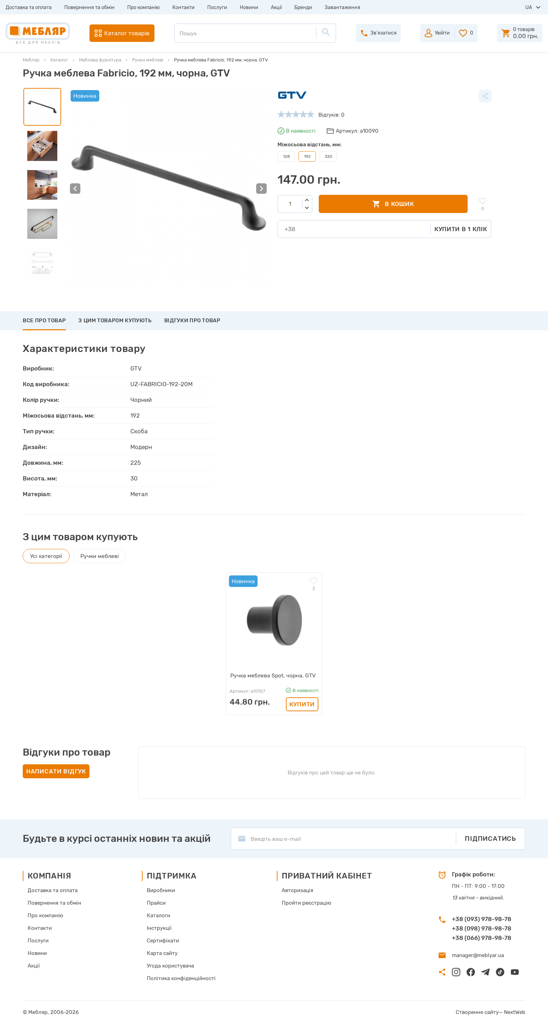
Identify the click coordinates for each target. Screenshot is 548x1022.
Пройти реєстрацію (306, 902)
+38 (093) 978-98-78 (481, 918)
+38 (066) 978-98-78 (481, 937)
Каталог (59, 60)
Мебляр (31, 60)
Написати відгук (56, 770)
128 (286, 156)
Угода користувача (170, 965)
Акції (276, 7)
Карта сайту (162, 952)
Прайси (156, 902)
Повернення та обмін (89, 7)
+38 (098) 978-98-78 (481, 927)
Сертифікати (163, 940)
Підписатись (490, 838)
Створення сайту (477, 1011)
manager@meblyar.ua (478, 954)
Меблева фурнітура (100, 60)
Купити (302, 703)
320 (328, 156)
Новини (249, 7)
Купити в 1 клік (460, 229)
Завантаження (342, 7)
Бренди (303, 7)
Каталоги (158, 915)
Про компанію (143, 7)
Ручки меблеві (147, 60)
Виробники (161, 890)
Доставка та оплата (29, 7)
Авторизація (297, 890)
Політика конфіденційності (181, 978)
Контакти (183, 7)
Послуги (217, 7)
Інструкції (159, 927)
